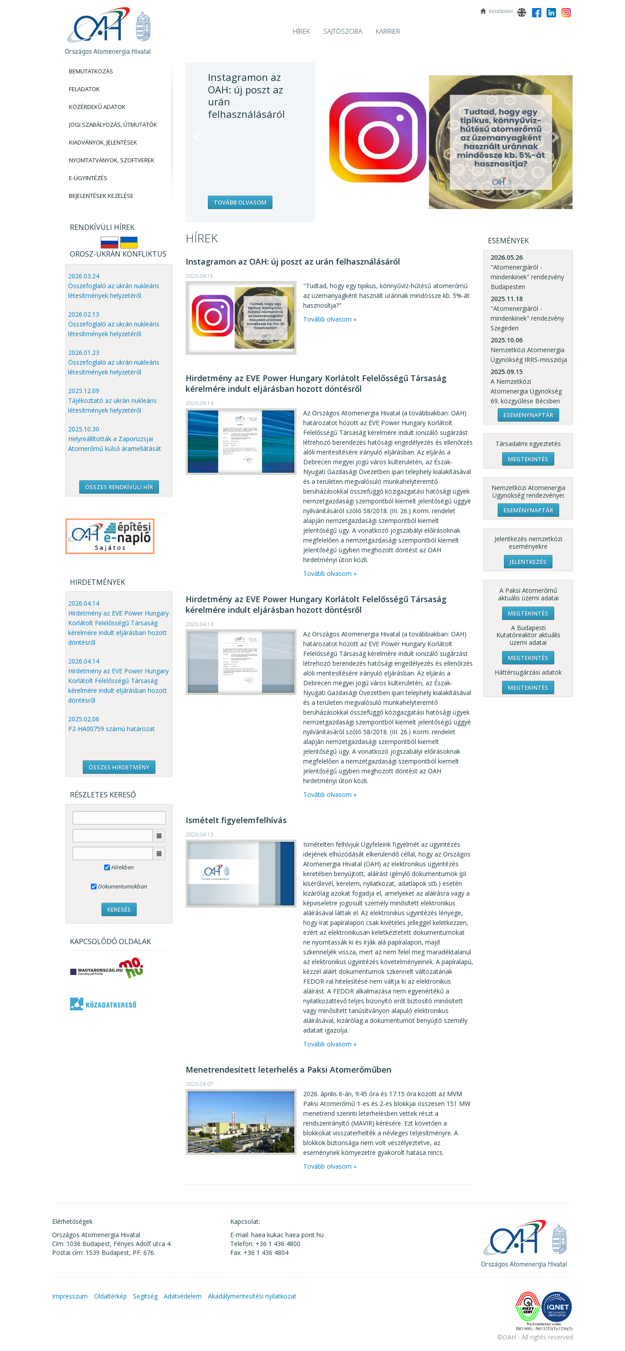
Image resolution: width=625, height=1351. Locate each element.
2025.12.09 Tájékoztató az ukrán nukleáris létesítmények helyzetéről (112, 400)
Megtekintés (528, 459)
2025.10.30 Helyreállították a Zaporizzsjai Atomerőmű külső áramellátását (114, 439)
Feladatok (84, 89)
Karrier (388, 31)
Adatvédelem (183, 1296)
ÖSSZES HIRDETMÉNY (119, 767)
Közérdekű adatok (97, 107)
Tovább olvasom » (330, 319)
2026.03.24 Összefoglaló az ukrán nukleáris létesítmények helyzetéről (113, 286)
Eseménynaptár (528, 415)
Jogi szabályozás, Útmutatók (113, 125)
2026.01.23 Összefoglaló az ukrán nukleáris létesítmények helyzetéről (113, 362)
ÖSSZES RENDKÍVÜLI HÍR (119, 487)
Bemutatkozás (91, 71)
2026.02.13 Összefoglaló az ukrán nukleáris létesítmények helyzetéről (113, 324)
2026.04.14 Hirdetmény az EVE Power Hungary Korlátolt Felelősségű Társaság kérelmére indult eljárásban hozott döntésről (118, 623)
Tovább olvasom (240, 202)
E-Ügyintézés (88, 178)
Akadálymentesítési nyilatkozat (252, 1296)
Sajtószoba (342, 31)
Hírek (301, 31)
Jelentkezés (528, 562)
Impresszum (70, 1296)
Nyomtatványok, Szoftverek (111, 160)
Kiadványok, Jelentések (103, 142)
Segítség (145, 1296)
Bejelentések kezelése (101, 196)
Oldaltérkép (110, 1296)
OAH (107, 28)
